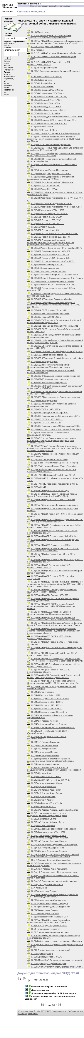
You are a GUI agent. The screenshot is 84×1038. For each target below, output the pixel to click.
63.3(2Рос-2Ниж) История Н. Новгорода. (48, 490)
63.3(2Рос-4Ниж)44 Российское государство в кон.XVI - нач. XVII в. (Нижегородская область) (55, 520)
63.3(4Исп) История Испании (42, 745)
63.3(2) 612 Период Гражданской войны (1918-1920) (53, 133)
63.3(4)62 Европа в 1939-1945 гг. (44, 709)
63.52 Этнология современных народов (47, 932)
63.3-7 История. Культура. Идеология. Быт (49, 860)
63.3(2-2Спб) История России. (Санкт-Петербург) (52, 466)
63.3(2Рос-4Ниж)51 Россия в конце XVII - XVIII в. (52, 536)
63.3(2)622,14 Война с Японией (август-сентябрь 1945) (55, 351)
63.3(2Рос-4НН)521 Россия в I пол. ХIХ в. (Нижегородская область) (48, 671)
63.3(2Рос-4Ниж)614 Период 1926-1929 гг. (48, 595)
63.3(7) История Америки (41, 825)
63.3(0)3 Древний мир (39, 80)
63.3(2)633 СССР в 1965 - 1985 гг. (45, 419)
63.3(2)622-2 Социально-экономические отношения (53, 376)
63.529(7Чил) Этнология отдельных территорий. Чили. (55, 967)
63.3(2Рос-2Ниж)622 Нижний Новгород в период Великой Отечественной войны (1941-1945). (52, 495)
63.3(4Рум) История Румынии (43, 755)
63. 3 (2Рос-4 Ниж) (37, 32)
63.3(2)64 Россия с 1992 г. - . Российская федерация (53, 429)
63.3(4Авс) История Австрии (42, 721)
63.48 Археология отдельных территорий (48, 907)
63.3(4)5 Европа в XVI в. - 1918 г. (44, 695)
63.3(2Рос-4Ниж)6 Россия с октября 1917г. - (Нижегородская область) (49, 566)
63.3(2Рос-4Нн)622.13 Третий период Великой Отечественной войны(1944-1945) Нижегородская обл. (53, 682)
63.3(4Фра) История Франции (43, 764)
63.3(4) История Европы (40, 692)
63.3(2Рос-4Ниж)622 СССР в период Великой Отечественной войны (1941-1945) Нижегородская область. (51, 606)
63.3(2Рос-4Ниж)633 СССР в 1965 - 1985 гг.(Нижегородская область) (49, 637)
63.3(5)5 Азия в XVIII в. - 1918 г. (44, 776)
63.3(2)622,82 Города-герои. (42, 361)
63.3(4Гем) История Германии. (43, 742)
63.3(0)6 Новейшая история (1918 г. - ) (47, 110)
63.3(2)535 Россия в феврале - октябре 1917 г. (51, 261)
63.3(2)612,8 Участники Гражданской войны (49, 299)
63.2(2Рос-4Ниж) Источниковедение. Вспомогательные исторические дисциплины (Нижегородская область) (55, 42)
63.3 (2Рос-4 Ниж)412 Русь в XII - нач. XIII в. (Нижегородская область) (50, 63)
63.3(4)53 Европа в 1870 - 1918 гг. (45, 702)
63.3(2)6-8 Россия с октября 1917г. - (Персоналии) (52, 275)
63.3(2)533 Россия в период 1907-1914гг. (48, 255)
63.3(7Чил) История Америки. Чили (45, 848)
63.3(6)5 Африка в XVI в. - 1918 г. (44, 803)
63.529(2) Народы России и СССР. (45, 957)
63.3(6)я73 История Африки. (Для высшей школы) (52, 810)
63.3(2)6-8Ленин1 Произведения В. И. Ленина (50, 281)
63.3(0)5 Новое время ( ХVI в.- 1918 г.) (47, 97)
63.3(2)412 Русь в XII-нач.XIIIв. (43, 186)
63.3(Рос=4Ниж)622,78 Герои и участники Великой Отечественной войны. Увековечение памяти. (53, 855)
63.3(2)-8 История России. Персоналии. (47, 170)
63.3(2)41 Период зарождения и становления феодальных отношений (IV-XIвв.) (50, 178)
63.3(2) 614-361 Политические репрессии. (48, 144)
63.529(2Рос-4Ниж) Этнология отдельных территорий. (54, 960)
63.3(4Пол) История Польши (42, 752)
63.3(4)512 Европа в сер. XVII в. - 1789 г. (48, 699)
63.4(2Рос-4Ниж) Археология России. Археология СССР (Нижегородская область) (52, 895)
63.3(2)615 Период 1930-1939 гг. (44, 317)
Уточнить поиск (41, 980)
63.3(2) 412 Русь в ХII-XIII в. (42, 130)
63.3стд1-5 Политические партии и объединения (52, 881)
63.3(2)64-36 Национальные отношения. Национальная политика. (48, 434)
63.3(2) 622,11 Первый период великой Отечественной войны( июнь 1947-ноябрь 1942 (55, 149)
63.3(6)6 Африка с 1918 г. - (41, 806)
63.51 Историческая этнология (43, 929)
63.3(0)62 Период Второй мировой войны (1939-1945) (54, 117)
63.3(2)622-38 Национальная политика (47, 379)
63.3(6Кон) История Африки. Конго (45, 822)
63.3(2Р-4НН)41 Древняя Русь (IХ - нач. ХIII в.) (51, 475)
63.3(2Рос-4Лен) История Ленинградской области (52, 505)
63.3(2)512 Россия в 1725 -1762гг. (45, 220)
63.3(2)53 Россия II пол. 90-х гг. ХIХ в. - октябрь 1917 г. (54, 248)
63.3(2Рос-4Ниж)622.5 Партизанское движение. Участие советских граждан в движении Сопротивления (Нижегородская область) (53, 630)
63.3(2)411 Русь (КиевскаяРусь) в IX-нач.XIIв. (50, 182)
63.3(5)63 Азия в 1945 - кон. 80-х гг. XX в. (48, 780)
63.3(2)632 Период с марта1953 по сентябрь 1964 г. (53, 416)
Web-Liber (33, 1013)
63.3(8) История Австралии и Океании (47, 851)
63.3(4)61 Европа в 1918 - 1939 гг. (45, 705)
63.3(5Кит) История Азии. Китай (44, 790)
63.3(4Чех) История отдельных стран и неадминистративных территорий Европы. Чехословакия (54, 768)
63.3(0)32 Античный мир (40, 86)
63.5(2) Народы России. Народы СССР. (47, 917)
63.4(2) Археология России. (42, 891)
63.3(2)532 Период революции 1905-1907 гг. (50, 251)
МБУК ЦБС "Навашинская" (53, 1011)
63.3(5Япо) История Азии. (41, 796)
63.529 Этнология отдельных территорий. (48, 950)
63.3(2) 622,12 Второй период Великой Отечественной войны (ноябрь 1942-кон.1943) (55, 154)
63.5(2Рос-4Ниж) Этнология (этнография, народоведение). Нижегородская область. (48, 921)
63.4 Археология (37, 888)
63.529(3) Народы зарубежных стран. (46, 963)
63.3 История (35, 50)
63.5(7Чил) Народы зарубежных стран (47, 926)
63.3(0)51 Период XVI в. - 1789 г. (44, 100)
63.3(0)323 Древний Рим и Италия (45, 90)
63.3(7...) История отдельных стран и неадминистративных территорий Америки (47, 836)
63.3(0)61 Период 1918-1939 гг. (43, 113)
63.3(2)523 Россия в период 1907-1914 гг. (48, 237)
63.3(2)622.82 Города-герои (42, 400)
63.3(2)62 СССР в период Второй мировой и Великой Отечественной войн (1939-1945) (54, 321)
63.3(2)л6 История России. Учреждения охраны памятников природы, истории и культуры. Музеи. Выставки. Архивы (51, 440)
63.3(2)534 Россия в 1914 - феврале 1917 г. (49, 258)
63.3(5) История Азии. (39, 773)
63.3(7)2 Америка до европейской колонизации (51, 829)
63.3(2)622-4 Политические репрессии (47, 382)
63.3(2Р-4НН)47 (36, 487)
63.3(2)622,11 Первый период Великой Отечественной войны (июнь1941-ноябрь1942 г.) (55, 341)
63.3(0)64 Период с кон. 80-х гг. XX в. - (47, 123)
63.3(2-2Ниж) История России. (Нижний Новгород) (52, 463)
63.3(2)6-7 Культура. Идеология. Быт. (46, 271)
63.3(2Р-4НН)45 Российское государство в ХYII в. (52, 484)
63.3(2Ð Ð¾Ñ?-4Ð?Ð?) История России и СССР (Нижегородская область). (51, 470)
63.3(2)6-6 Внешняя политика (43, 268)
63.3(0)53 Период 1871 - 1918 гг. (44, 107)
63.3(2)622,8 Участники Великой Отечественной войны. (55, 358)
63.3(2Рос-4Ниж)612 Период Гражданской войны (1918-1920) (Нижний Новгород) (52, 590)
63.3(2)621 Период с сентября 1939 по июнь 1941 (52, 326)
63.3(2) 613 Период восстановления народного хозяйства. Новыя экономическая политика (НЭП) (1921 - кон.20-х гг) (54, 139)
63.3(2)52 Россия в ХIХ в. (41, 227)
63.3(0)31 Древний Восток (41, 83)
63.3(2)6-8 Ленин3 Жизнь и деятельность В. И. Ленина (55, 278)
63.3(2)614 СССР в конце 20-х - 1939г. (47, 310)
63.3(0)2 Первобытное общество (44, 76)
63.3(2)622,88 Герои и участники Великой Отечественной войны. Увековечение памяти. (48, 366)
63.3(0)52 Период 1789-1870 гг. (43, 103)
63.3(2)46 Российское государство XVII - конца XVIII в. (54, 207)
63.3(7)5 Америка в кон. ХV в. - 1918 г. (47, 832)
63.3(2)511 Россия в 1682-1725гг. (44, 217)
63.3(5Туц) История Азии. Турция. (45, 793)
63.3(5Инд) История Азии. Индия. (45, 783)
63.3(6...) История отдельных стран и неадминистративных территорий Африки (47, 814)
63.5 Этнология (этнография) (43, 913)
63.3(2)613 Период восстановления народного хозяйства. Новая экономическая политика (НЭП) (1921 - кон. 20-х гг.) (54, 304)
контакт (6, 94)
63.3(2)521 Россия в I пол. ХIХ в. (44, 230)
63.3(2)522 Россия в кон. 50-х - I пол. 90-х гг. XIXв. (52, 233)
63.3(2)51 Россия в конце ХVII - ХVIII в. (47, 213)
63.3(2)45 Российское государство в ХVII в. (49, 203)
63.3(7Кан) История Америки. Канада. (47, 841)
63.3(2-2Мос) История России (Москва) (47, 459)
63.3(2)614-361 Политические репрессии (48, 313)
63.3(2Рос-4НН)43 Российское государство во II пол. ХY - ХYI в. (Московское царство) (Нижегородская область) (55, 659)
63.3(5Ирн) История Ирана (41, 786)
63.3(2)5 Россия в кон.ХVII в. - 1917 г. (46, 210)
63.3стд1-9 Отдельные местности (45, 884)
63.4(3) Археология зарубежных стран (47, 900)
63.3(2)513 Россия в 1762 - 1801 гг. (45, 223)
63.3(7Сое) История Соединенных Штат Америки (52, 844)
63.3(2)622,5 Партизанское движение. (47, 355)
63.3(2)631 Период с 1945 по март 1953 (47, 413)
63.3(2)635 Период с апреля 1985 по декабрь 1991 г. (53, 426)
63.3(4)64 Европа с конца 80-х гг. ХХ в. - (48, 712)
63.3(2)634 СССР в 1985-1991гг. (44, 423)
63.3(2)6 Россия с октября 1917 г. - (45, 265)
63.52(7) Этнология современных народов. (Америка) (54, 941)
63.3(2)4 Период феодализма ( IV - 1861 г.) (49, 173)
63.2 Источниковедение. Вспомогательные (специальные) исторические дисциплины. (49, 36)
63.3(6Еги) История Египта (41, 819)
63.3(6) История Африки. (40, 800)
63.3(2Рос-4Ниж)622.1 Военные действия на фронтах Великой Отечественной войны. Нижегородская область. (54, 624)
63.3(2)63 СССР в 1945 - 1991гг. (44, 409)
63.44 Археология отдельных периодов (47, 903)
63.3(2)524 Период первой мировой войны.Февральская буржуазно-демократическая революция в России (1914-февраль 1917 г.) (50, 242)
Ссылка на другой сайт (29, 1011)
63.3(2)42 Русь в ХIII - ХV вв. (42, 189)
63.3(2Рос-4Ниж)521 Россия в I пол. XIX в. (49, 545)
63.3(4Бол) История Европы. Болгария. (47, 724)
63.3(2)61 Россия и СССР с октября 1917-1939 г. (52, 285)
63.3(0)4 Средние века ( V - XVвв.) (45, 93)
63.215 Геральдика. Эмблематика (45, 46)
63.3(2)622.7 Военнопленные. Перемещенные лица (53, 397)
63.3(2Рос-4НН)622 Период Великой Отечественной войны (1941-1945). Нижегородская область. (53, 676)
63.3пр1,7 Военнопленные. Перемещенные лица (52, 872)
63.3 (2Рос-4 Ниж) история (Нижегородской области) (54, 53)
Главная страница (8, 20)
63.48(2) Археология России (42, 910)
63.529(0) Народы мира (40, 953)
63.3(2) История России (40, 127)
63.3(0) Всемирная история (42, 68)
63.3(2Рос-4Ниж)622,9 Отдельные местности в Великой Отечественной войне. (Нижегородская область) (54, 618)
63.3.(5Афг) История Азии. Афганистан (47, 869)
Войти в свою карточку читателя (9, 45)
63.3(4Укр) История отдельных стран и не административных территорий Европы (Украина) (50, 760)
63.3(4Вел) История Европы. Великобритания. (51, 727)
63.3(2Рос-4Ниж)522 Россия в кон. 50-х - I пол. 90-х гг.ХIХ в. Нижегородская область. (53, 549)
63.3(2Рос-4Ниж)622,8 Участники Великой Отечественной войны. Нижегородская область (49, 613)
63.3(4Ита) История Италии (42, 749)
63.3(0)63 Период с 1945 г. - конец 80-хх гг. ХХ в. (51, 120)
